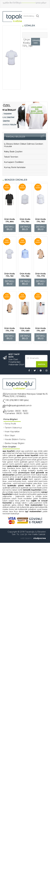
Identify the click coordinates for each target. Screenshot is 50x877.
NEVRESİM (7, 513)
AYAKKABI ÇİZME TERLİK (19, 485)
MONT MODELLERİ (25, 498)
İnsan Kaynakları (12, 431)
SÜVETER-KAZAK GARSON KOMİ (19, 460)
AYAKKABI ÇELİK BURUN (11, 488)
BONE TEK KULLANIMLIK (18, 509)
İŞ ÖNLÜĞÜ (23, 470)
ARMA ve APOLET (16, 477)
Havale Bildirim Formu (15, 439)
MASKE (5, 509)
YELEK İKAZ (25, 501)
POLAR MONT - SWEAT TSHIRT (27, 481)
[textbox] (28, 15)
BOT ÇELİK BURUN (40, 485)
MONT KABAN (36, 475)
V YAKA (30, 503)
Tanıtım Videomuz (13, 427)
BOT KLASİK (37, 488)
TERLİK (20, 490)
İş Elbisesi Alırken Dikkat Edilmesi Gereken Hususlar (23, 145)
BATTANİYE (15, 513)
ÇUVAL (39, 509)
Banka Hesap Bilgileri (14, 443)
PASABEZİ (32, 509)
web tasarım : (26, 538)
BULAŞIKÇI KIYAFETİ (35, 470)
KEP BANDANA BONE (12, 468)
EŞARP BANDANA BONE (23, 492)
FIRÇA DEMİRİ (19, 511)
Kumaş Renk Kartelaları (15, 167)
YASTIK (45, 511)
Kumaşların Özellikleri (14, 162)
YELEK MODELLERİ (40, 498)
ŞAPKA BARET (42, 494)
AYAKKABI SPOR (27, 488)
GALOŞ (14, 505)
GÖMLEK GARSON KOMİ (23, 457)
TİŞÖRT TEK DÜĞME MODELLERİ (34, 468)
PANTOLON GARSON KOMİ (25, 464)
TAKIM (24, 503)
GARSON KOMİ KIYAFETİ (27, 455)
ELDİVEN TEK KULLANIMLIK (19, 507)
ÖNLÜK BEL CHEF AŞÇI (14, 453)
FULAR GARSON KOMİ (11, 462)
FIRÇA (45, 505)
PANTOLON (33, 466)
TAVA (11, 511)
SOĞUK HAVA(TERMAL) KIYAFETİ (25, 494)
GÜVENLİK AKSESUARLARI (33, 477)
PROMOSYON (24, 472)
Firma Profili (10, 424)
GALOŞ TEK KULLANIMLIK (38, 507)
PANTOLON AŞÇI (31, 451)
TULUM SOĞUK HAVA (11, 501)
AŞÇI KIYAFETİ (9, 451)
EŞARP (45, 466)
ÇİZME (44, 488)
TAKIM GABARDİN (10, 455)
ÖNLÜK (39, 466)
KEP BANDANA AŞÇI (30, 453)
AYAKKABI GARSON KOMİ (30, 462)
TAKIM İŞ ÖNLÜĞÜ (10, 470)
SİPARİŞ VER (36, 41)
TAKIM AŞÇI (43, 453)
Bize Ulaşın (10, 435)
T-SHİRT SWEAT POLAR (18, 479)
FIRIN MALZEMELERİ (34, 505)
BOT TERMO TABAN (10, 490)
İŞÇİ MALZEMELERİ (33, 511)
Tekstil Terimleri (11, 157)
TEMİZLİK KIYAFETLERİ (32, 490)
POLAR (45, 496)
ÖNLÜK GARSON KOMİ (39, 460)
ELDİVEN (20, 505)
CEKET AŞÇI (20, 451)
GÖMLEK (18, 475)
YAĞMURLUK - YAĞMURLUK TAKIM (17, 496)
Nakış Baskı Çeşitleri (13, 151)
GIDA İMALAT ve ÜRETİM (18, 466)
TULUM (14, 498)
